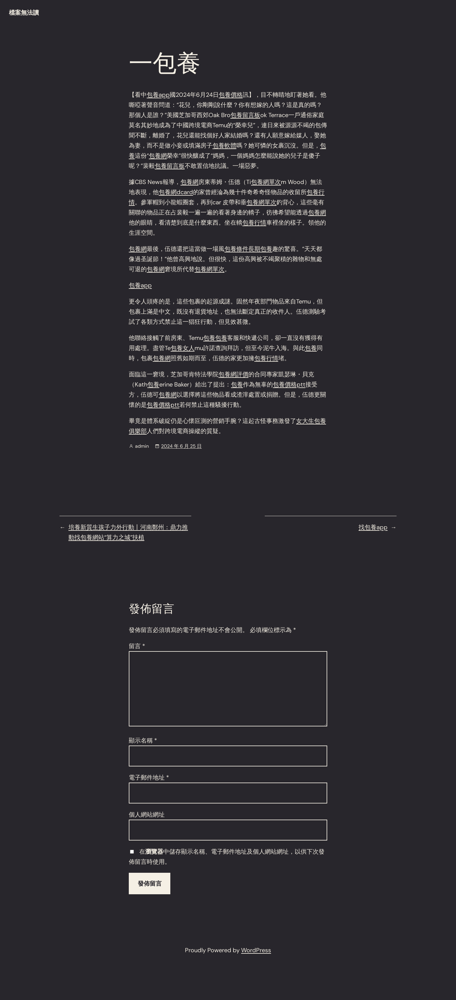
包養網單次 (266, 182)
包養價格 (231, 95)
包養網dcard (176, 192)
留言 (137, 646)
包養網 (158, 155)
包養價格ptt (289, 384)
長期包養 (260, 249)
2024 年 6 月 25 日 (181, 446)
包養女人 (183, 348)
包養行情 (254, 222)
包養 (209, 338)
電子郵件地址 (149, 777)
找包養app (373, 527)
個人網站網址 (147, 814)
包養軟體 (224, 145)
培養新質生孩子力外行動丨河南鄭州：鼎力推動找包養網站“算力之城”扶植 (128, 532)
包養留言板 (245, 115)
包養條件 (236, 249)
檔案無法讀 (24, 12)
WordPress (256, 950)
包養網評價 (233, 374)
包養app (158, 95)
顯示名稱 (143, 740)
